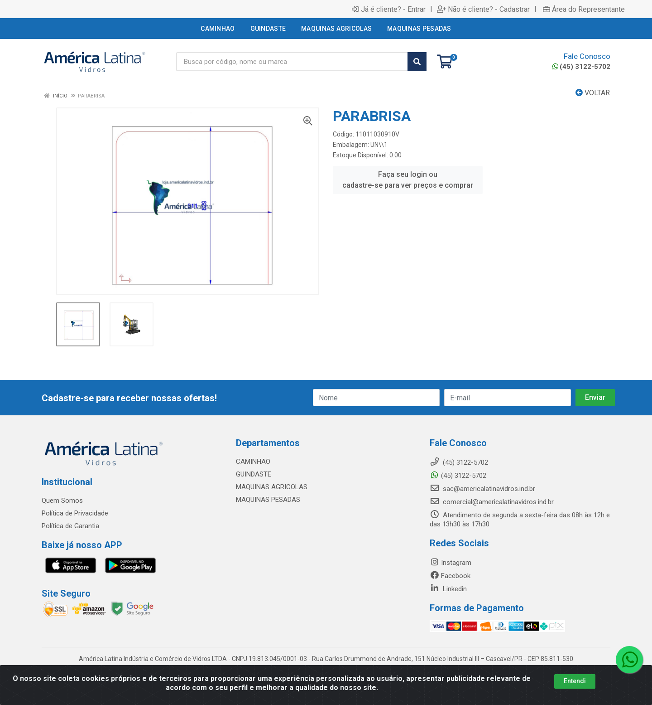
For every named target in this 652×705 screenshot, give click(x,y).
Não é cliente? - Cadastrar (483, 9)
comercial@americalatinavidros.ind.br (492, 502)
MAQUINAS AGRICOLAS (271, 487)
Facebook (450, 576)
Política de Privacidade (75, 513)
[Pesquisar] (417, 61)
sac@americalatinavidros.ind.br (482, 489)
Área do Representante (584, 9)
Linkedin (448, 589)
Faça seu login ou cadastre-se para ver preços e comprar (407, 180)
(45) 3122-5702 (581, 67)
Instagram (450, 563)
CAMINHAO (253, 461)
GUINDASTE (253, 474)
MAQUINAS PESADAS (268, 500)
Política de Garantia (70, 526)
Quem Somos (62, 500)
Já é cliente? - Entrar (389, 9)
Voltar (592, 92)
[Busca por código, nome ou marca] (292, 61)
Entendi (575, 681)
